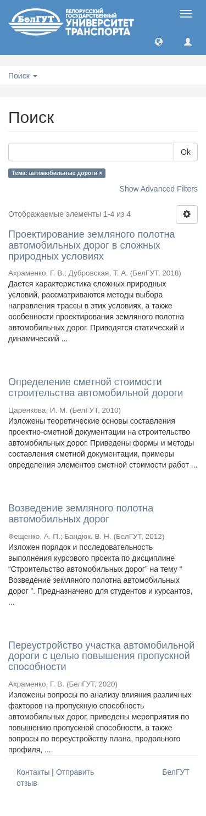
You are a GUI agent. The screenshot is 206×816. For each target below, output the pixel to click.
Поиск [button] (22, 75)
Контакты (32, 772)
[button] (159, 41)
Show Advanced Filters (159, 188)
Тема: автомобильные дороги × (57, 173)
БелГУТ (176, 772)
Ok (186, 152)
